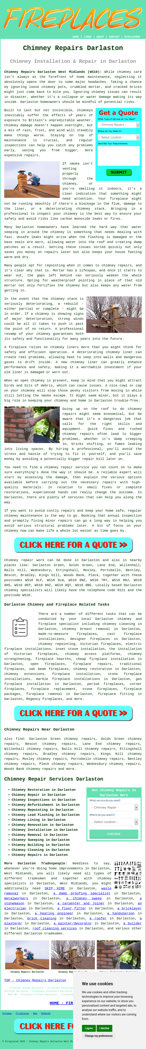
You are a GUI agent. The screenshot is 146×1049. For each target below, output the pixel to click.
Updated (45, 1013)
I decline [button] (104, 1028)
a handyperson (120, 913)
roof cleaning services (55, 928)
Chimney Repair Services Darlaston (53, 779)
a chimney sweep (84, 898)
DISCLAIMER (132, 36)
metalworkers (16, 898)
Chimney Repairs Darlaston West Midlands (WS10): (53, 72)
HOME (76, 36)
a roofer (98, 918)
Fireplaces (22, 1013)
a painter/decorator (72, 923)
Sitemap (7, 1013)
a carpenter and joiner (81, 903)
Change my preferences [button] (99, 1035)
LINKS (87, 36)
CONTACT (114, 36)
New (35, 1013)
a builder (132, 923)
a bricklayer (129, 908)
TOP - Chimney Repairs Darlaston (35, 980)
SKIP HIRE (55, 888)
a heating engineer (54, 913)
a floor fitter (71, 908)
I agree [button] (89, 1028)
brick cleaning (41, 918)
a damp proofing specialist (81, 893)
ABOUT (100, 36)
